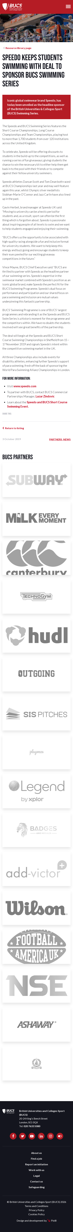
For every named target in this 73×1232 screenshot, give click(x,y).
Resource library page (18, 47)
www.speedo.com (24, 386)
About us (36, 1152)
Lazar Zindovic (45, 396)
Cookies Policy (36, 1214)
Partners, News (60, 439)
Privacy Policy (36, 1210)
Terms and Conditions (36, 1205)
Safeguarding (36, 1187)
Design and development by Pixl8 (37, 1220)
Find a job (36, 1158)
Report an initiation (36, 1164)
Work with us (36, 1169)
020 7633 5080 (32, 1126)
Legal (36, 1175)
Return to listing (14, 428)
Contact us (36, 1181)
